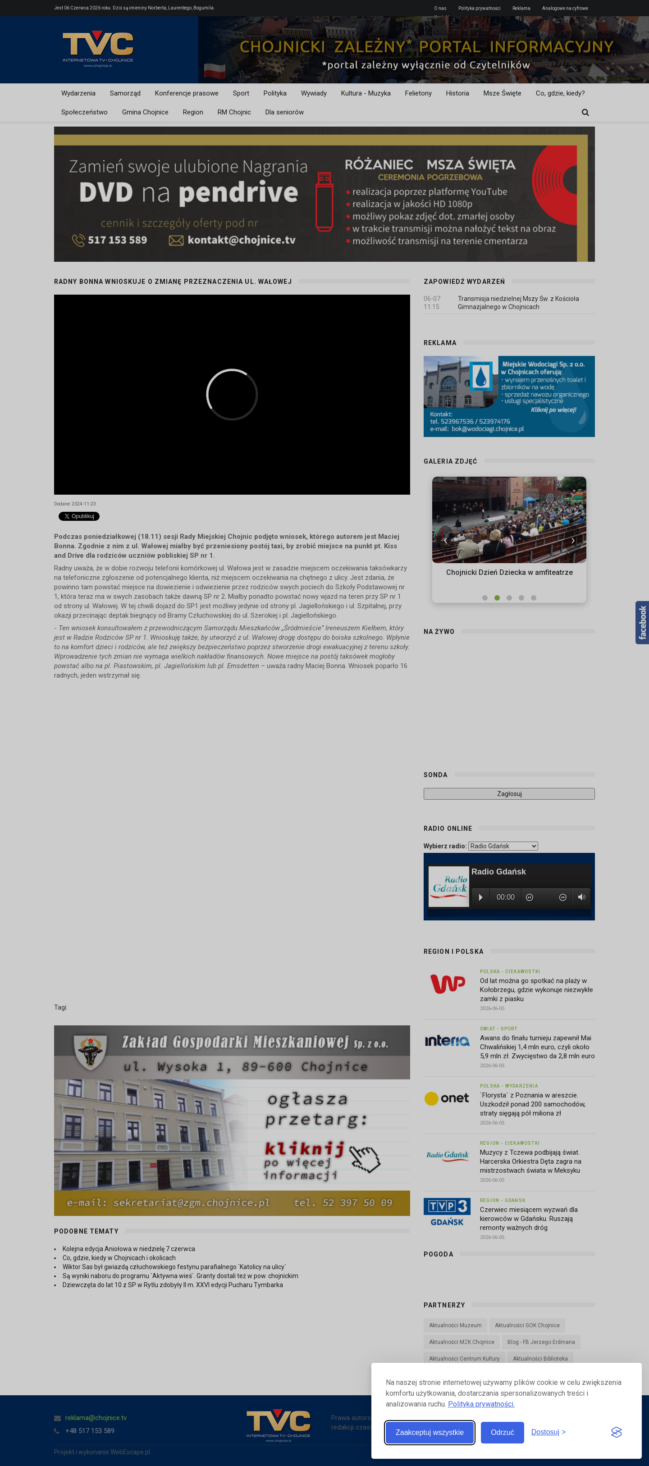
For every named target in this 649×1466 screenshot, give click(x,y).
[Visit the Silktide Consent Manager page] (616, 1432)
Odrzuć (502, 1432)
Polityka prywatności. (481, 1404)
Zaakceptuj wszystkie (430, 1432)
